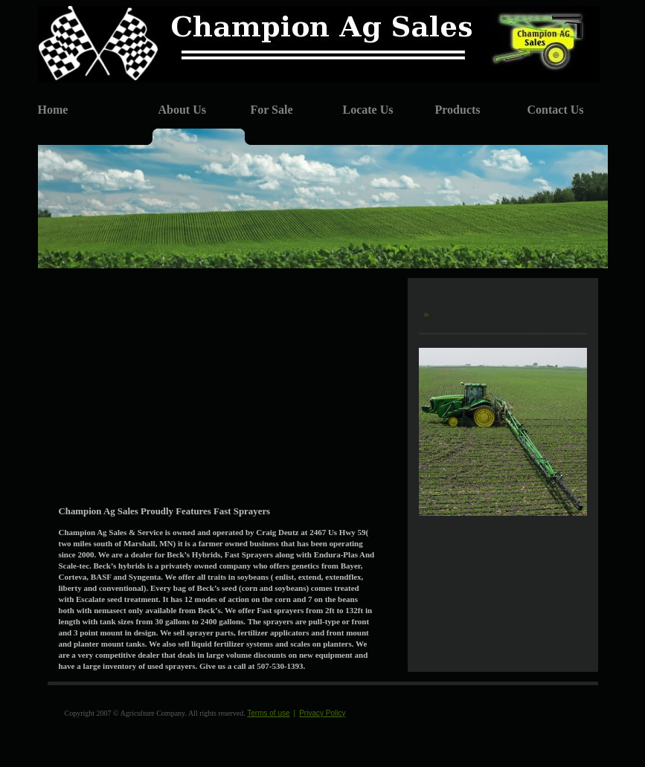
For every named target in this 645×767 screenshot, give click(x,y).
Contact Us (555, 109)
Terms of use (268, 713)
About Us (182, 109)
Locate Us (368, 109)
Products (458, 109)
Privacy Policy (322, 713)
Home (53, 109)
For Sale (272, 109)
